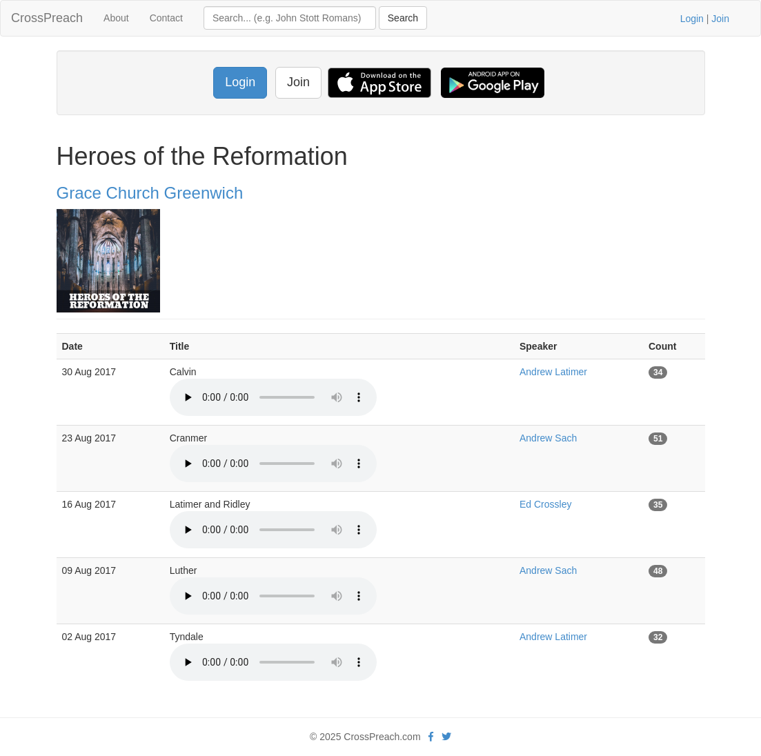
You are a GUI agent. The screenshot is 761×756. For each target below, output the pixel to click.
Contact (166, 17)
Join (720, 18)
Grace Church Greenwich (150, 192)
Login (692, 18)
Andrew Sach (548, 438)
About (116, 17)
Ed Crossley (545, 504)
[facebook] (430, 736)
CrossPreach (47, 18)
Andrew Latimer (553, 371)
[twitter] (446, 736)
